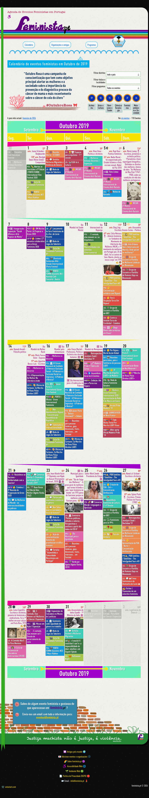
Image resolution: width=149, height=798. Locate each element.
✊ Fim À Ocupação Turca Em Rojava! (111, 300)
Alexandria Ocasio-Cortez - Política (131, 227)
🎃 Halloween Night (73, 657)
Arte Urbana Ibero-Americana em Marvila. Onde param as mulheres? (130, 248)
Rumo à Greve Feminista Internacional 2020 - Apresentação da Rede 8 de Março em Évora (112, 395)
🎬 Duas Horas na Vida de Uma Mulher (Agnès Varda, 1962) (36, 491)
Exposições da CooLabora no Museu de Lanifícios (54, 614)
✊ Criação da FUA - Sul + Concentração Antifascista (110, 488)
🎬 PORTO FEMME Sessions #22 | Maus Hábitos (54, 651)
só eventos (125, 118)
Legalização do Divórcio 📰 (133, 610)
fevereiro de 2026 (29, 118)
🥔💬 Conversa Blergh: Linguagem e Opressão (93, 505)
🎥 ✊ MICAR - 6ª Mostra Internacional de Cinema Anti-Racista (73, 173)
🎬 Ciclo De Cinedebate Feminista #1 (35, 185)
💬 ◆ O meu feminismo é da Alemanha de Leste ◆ (131, 581)
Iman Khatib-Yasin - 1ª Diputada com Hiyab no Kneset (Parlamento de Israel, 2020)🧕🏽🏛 (55, 476)
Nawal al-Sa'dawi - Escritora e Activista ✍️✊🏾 (131, 475)
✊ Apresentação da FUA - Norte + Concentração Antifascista (130, 546)
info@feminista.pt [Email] (77, 780)
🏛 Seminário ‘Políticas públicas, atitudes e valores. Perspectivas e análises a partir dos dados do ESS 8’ (73, 522)
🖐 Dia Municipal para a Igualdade (71, 536)
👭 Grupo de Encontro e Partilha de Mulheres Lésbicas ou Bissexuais (131, 261)
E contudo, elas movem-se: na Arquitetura (92, 237)
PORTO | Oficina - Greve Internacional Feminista (53, 400)
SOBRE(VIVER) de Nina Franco (111, 414)
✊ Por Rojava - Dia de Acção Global (111, 351)
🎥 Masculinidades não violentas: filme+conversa (92, 248)
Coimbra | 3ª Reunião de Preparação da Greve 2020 (16, 491)
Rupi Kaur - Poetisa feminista (115, 151)
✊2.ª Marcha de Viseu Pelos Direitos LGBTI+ (131, 375)
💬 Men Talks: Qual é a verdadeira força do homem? (53, 510)
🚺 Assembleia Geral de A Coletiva (92, 374)
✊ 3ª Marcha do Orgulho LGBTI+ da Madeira (111, 373)
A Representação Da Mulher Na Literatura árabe (35, 378)
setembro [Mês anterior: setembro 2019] (31, 129)
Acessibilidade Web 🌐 (76, 766)
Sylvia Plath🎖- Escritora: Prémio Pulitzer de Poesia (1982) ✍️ (132, 498)
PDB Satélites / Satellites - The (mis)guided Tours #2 (111, 281)
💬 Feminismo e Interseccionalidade (54, 426)
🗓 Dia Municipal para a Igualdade (77, 473)
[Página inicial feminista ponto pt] (43, 25)
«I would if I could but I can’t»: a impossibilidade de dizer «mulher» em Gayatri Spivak (73, 646)
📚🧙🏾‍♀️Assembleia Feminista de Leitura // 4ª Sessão (111, 501)
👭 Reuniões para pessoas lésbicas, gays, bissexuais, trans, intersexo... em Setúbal (72, 427)
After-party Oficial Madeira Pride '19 (111, 432)
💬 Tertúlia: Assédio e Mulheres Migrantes (73, 633)
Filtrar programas (98, 86)
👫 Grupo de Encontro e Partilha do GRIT (111, 310)
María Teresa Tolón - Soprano (36, 356)
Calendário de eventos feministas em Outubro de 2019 (48, 64)
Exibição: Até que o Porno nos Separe (92, 383)
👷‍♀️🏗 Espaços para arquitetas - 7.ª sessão (73, 155)
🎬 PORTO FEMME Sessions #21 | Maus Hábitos (35, 195)
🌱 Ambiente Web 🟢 (74, 771)
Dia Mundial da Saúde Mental (76, 227)
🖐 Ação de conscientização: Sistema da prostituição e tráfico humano (54, 540)
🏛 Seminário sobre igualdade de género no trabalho (53, 624)
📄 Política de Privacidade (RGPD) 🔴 (74, 776)
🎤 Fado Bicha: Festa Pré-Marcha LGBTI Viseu (111, 422)
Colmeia (119, 44)
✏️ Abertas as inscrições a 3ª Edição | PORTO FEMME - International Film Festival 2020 (35, 172)
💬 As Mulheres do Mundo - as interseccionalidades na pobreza (16, 504)
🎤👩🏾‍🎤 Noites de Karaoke (111, 193)
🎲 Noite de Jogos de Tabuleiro (53, 170)
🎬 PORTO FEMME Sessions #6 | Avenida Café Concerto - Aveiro (54, 275)
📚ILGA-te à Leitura (72, 163)
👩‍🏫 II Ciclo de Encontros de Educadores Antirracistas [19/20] (16, 651)
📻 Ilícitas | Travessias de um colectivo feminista (130, 591)
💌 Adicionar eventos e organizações (72, 756)
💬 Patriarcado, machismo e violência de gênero (54, 500)
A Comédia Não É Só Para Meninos (16, 642)
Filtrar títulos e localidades (99, 81)
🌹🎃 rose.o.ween (108, 528)
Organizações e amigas (60, 45)
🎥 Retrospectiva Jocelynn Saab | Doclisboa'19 (93, 356)
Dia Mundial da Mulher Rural (38, 349)
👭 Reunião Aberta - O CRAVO (53, 153)
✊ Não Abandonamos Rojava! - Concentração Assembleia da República (55, 415)
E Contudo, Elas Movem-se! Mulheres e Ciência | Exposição (35, 615)
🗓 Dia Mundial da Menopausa (94, 348)
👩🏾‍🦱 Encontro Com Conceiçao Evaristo (15, 155)
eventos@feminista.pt (47, 717)
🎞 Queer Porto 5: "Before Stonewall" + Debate (73, 413)
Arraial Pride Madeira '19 (111, 407)
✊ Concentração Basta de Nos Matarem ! (130, 366)
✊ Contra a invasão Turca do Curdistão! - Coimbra (111, 320)
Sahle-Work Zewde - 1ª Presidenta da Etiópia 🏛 (94, 475)
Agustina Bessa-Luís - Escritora (36, 362)
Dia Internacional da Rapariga (96, 227)
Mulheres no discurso (35, 369)
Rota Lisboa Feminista (110, 173)
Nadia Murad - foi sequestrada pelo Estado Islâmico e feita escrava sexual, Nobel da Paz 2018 (113, 162)
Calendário (29, 45)
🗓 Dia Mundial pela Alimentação (59, 349)
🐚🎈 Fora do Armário (111, 535)
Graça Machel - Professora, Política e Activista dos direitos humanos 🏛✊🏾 (75, 351)
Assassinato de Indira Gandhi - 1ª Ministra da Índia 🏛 (75, 611)
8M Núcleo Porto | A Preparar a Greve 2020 (35, 231)
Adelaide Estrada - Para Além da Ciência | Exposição (112, 614)
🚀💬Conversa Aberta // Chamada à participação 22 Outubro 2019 (35, 478)
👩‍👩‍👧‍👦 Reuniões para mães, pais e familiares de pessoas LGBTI (112, 361)
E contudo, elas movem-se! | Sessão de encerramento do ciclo (34, 636)
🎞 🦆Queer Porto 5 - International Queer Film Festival (54, 388)
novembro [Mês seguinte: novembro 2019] (117, 129)
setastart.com (9, 786)
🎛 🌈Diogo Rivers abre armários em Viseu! (111, 330)
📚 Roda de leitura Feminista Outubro (110, 383)
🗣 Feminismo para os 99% (111, 521)
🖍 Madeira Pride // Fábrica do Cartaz (92, 366)
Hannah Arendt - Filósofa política (18, 349)
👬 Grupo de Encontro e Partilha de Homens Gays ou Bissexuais (130, 273)
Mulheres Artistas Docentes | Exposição (15, 165)
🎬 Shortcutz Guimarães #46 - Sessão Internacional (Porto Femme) (54, 262)
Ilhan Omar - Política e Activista (95, 151)
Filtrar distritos (99, 73)
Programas (92, 45)
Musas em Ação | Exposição (35, 625)
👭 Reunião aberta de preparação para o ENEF (92, 614)
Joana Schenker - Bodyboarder (36, 151)
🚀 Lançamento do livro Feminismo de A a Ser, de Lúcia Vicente (55, 232)
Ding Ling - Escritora (115, 227)
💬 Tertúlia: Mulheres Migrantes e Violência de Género (55, 162)
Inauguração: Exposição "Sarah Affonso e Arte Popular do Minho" (16, 232)
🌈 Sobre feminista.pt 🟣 (74, 761)
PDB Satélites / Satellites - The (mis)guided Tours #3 (111, 477)
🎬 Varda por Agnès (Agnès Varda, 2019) (73, 564)
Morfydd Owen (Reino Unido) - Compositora (37, 160)
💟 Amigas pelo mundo (72, 751)
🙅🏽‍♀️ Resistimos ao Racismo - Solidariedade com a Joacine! (16, 478)
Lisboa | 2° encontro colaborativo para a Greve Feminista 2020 (36, 242)
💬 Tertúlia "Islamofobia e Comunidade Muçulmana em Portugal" (52, 555)
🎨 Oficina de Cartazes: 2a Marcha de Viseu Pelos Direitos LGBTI (35, 389)
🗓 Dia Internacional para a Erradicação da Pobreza (75, 383)
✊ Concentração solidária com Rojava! (111, 290)
